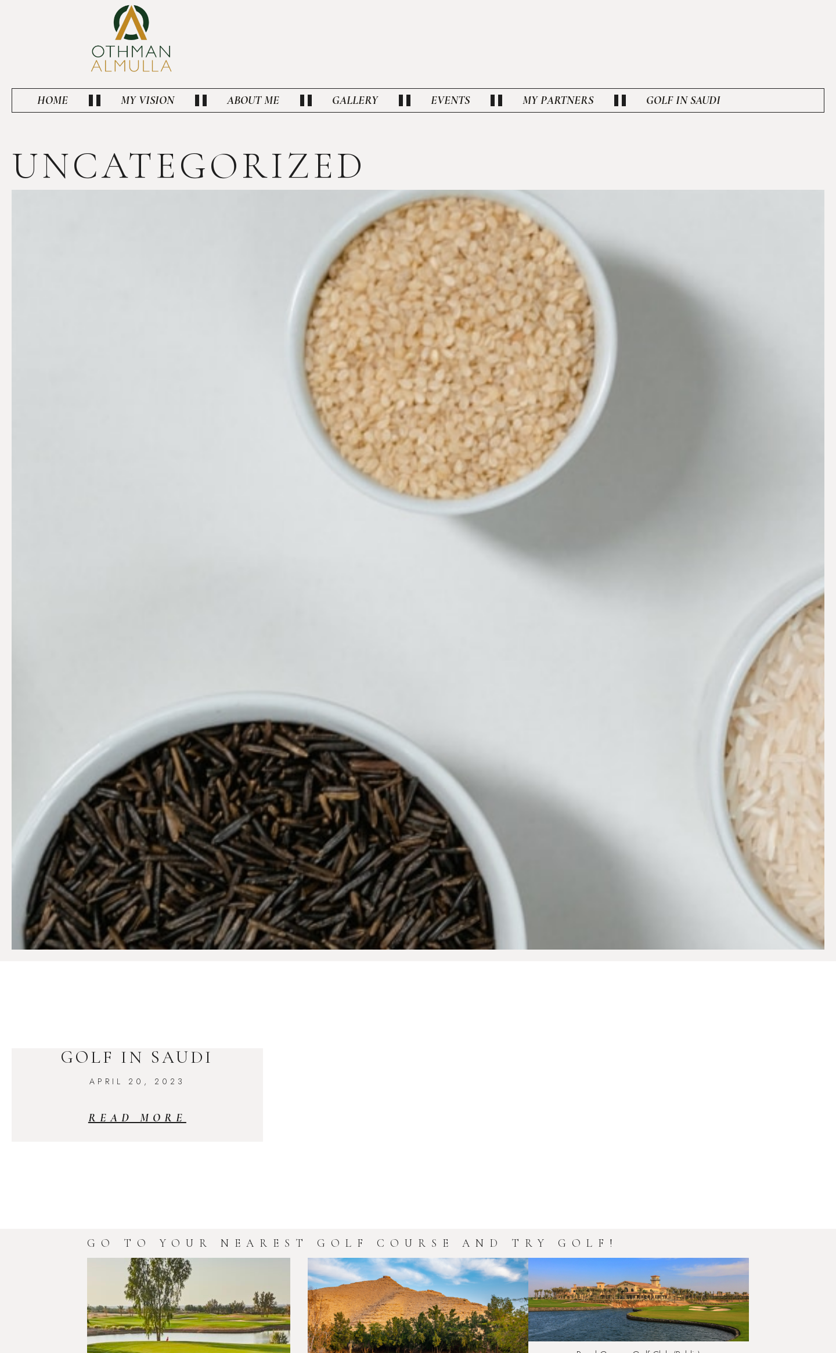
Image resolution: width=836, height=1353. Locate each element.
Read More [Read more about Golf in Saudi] (137, 1118)
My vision (147, 100)
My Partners (557, 100)
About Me (253, 100)
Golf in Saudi (683, 100)
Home (52, 100)
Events (450, 100)
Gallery (355, 100)
